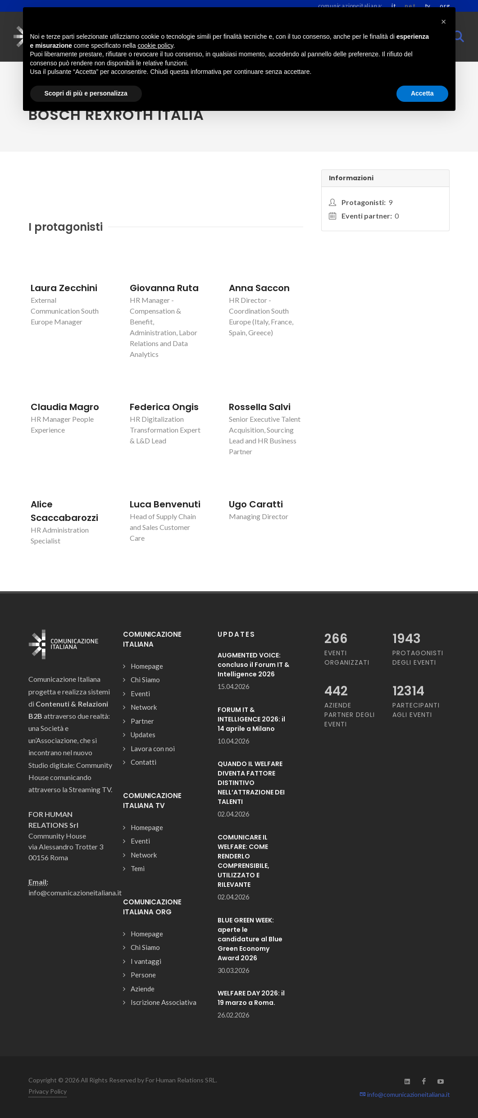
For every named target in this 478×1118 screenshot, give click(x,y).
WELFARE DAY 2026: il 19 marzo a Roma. (251, 998)
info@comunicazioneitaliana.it (405, 1094)
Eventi (140, 693)
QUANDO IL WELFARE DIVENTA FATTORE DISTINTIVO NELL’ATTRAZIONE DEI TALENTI (251, 782)
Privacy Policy (47, 1091)
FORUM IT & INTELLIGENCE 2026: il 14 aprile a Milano (251, 719)
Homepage (147, 666)
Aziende (143, 989)
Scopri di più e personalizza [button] (86, 93)
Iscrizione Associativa (163, 1002)
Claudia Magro (65, 407)
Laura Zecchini (64, 288)
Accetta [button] (422, 93)
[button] (444, 21)
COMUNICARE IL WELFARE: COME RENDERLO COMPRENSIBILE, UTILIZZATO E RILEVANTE (243, 861)
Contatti (143, 762)
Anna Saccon (259, 288)
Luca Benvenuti (165, 504)
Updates (143, 734)
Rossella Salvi (260, 407)
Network (144, 707)
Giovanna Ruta (164, 288)
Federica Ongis (164, 407)
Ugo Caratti (256, 504)
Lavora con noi (153, 748)
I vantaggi (146, 961)
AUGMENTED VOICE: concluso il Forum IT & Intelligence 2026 (253, 665)
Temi (138, 868)
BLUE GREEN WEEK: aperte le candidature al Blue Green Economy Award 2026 (250, 939)
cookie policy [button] (155, 45)
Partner (142, 721)
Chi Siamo (145, 679)
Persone (143, 975)
